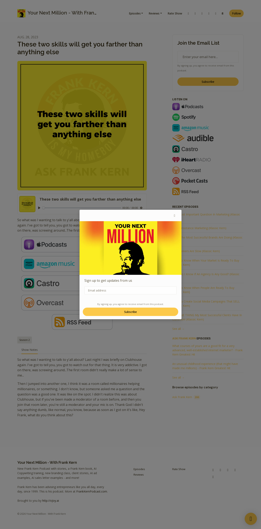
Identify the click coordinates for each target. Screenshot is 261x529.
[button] (175, 215)
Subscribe (130, 312)
